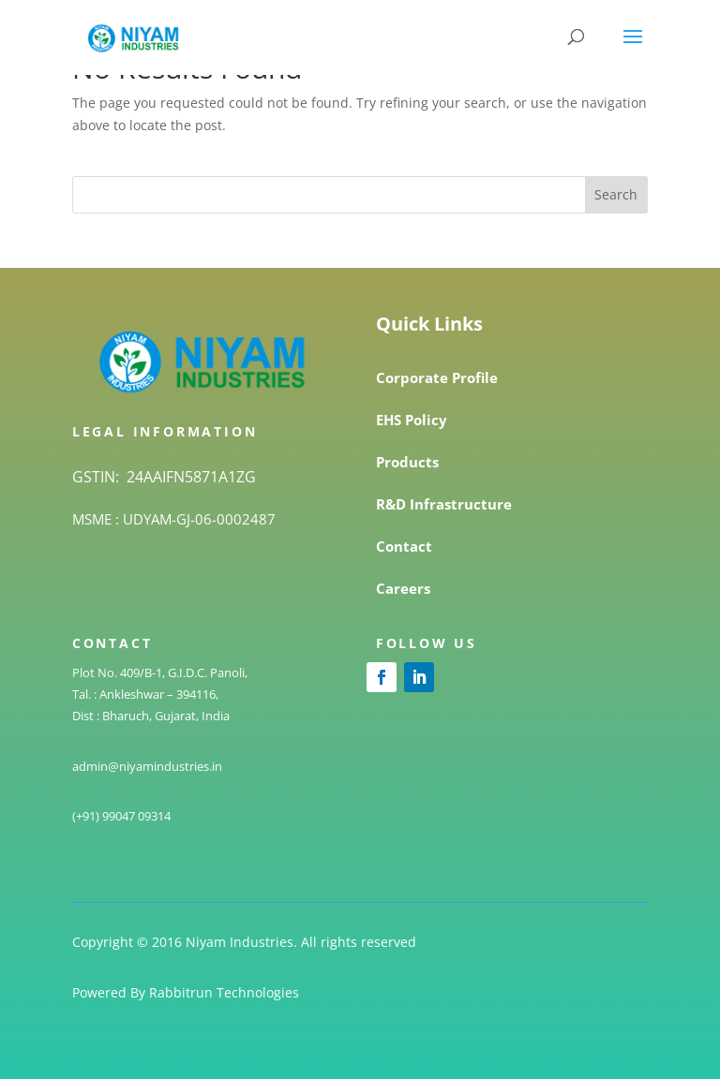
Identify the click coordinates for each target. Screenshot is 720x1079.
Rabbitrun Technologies (224, 992)
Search (616, 194)
